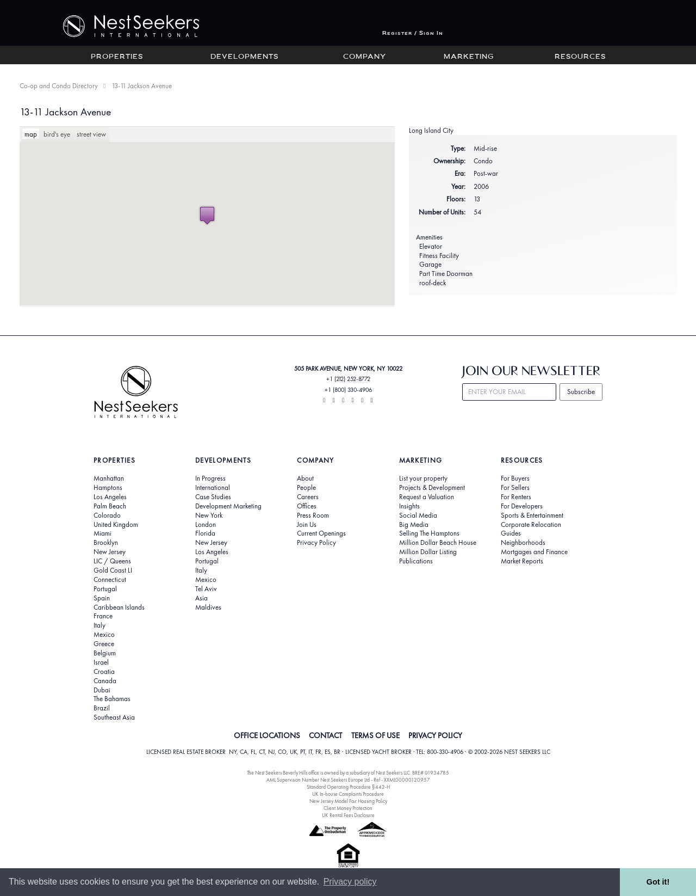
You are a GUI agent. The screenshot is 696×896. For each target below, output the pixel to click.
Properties (117, 57)
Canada (105, 681)
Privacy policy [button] (350, 881)
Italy (99, 625)
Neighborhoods (523, 542)
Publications (416, 561)
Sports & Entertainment (532, 515)
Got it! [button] (658, 881)
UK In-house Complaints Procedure (348, 793)
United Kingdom (116, 524)
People (306, 487)
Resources (580, 57)
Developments (244, 57)
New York (208, 515)
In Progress (210, 478)
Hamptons (108, 487)
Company (364, 57)
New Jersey (110, 552)
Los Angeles (110, 497)
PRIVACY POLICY (435, 735)
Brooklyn (106, 542)
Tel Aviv (206, 589)
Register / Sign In (412, 33)
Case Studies (213, 497)
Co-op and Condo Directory (59, 85)
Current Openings (321, 533)
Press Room (313, 515)
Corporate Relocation (531, 524)
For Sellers (515, 487)
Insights (409, 506)
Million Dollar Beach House (437, 542)
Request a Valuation (426, 497)
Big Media (413, 524)
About (305, 478)
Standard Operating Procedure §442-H (348, 786)
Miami (102, 533)
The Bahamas (112, 699)
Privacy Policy (316, 542)
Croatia (104, 671)
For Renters (516, 497)
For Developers (522, 506)
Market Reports (522, 561)
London (205, 524)
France (103, 616)
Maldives (208, 607)
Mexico (104, 634)
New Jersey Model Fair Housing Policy (348, 801)
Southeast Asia (114, 717)
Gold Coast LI (113, 570)
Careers (308, 497)
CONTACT (325, 735)
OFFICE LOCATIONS (267, 735)
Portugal (105, 589)
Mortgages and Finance (534, 552)
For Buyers (515, 478)
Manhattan (109, 478)
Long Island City (431, 130)
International (212, 487)
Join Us (306, 524)
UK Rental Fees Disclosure (348, 815)
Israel (101, 662)
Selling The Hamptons (429, 533)
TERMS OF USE (375, 735)
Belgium (105, 653)
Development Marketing (228, 506)
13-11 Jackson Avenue (65, 112)
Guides (511, 533)
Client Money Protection (348, 808)
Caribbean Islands (119, 607)
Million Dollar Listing (428, 552)
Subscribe (581, 391)
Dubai (102, 690)
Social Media (418, 515)
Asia (201, 598)
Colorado (107, 515)
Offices (306, 506)
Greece (104, 644)
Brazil (102, 708)
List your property (423, 478)
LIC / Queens (112, 561)
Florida (205, 533)
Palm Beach (110, 506)
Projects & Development (432, 487)
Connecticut (110, 579)
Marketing (469, 57)
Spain (102, 598)
